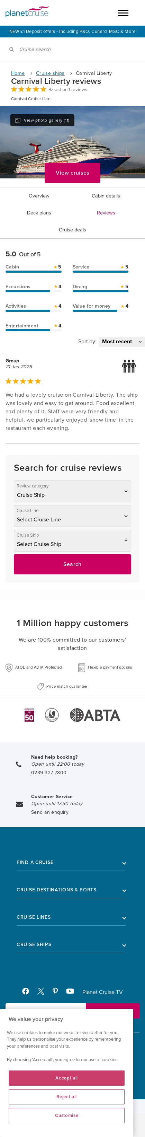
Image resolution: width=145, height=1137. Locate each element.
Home (18, 73)
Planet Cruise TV (102, 992)
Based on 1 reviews (67, 89)
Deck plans (39, 213)
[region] (66, 1073)
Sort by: (87, 341)
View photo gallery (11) (42, 120)
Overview (39, 196)
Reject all (66, 1097)
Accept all (66, 1078)
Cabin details (106, 196)
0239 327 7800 (48, 773)
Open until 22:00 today (57, 764)
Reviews (106, 213)
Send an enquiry (50, 812)
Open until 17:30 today (56, 804)
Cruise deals (72, 230)
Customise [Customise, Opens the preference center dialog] (66, 1115)
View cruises (72, 172)
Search (72, 564)
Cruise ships (50, 73)
